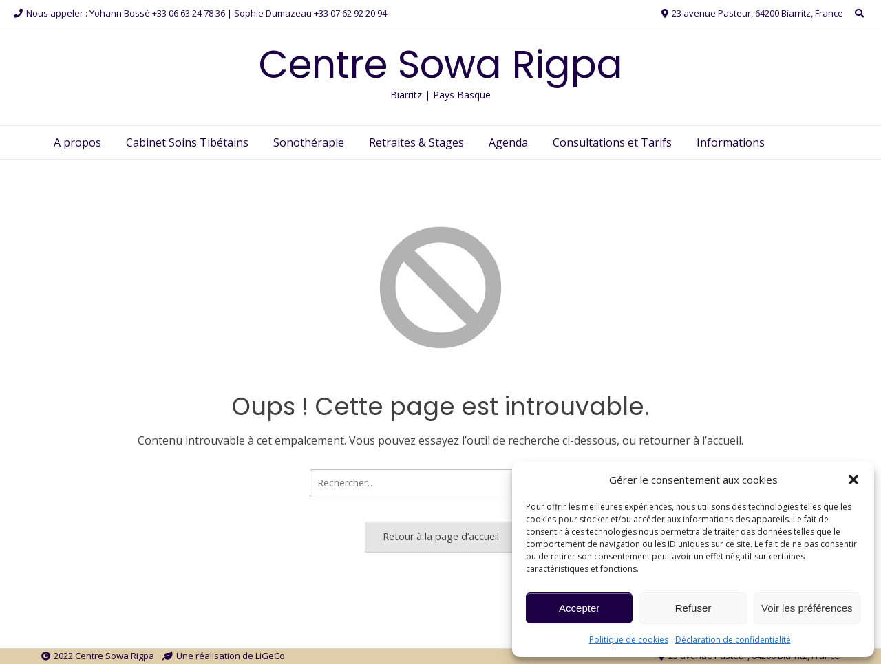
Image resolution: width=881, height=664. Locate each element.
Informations (731, 142)
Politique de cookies (628, 639)
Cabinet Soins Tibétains (187, 142)
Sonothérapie (308, 142)
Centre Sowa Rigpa (441, 64)
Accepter (579, 608)
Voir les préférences (807, 608)
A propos (77, 142)
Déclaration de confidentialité (733, 639)
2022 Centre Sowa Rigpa (104, 656)
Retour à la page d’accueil (441, 536)
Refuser (693, 608)
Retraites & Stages (416, 142)
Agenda (508, 142)
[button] (853, 479)
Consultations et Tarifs (612, 142)
